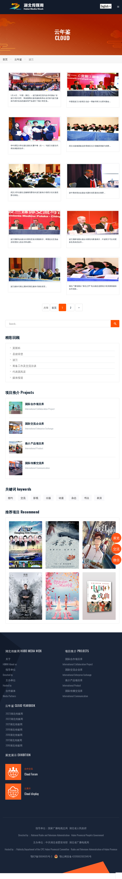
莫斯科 (15, 348)
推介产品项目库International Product (73, 682)
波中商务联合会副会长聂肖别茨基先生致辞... (87, 193)
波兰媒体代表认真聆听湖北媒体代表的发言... (29, 286)
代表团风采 (18, 371)
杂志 (73, 498)
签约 (10, 498)
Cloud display (31, 794)
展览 (116, 538)
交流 (23, 498)
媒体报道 (16, 377)
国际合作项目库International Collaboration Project (78, 661)
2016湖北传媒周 (12, 745)
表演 (99, 498)
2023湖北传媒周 (13, 713)
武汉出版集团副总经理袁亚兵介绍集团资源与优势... (90, 146)
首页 (5, 59)
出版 (48, 498)
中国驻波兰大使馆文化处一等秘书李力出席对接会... (90, 102)
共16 (46, 307)
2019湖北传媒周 (12, 729)
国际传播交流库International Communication (75, 693)
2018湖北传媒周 (12, 735)
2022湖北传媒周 (13, 719)
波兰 (14, 360)
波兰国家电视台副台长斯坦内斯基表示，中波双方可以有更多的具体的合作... (93, 240)
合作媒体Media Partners (9, 693)
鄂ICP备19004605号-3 (41, 856)
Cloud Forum (31, 774)
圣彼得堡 (16, 354)
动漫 (61, 498)
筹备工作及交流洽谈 (23, 366)
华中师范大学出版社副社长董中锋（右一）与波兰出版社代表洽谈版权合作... (34, 147)
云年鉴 (18, 59)
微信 (116, 560)
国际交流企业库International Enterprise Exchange (77, 672)
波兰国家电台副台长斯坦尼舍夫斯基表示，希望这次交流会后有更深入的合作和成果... (34, 240)
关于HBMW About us (10, 661)
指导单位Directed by (9, 672)
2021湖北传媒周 (12, 724)
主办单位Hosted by (9, 682)
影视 (35, 498)
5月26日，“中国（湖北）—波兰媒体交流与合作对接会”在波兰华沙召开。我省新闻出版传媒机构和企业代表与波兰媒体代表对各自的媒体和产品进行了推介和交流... (34, 98)
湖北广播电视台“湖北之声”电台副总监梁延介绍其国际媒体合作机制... (93, 287)
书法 (86, 498)
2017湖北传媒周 (12, 740)
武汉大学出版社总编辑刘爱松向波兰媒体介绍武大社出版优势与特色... (34, 193)
